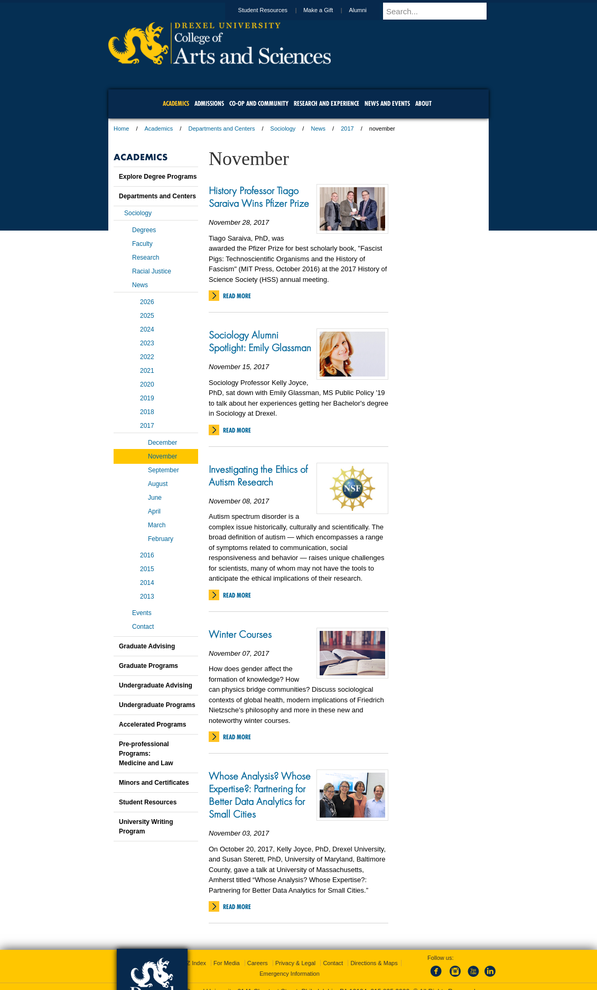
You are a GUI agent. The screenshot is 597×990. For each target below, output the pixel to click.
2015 (147, 569)
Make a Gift (328, 10)
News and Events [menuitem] (387, 103)
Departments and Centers (221, 128)
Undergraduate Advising (155, 685)
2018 (147, 412)
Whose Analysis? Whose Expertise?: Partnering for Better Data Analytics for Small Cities (260, 794)
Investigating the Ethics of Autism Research (258, 475)
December (162, 442)
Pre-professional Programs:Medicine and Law (146, 753)
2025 (147, 315)
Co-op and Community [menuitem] (258, 103)
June (155, 497)
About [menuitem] (423, 103)
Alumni (368, 10)
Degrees (144, 230)
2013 (147, 596)
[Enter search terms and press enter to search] (440, 11)
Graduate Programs (148, 666)
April (154, 511)
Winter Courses (240, 634)
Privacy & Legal (295, 953)
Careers (257, 953)
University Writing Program (146, 826)
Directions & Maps (373, 953)
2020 (147, 384)
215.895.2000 (389, 981)
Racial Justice (151, 271)
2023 (147, 343)
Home (121, 128)
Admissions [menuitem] (209, 103)
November (162, 456)
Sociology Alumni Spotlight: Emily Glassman (260, 341)
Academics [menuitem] (176, 103)
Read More (237, 296)
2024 (147, 329)
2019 (147, 398)
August (157, 484)
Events (142, 613)
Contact (143, 626)
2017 (347, 128)
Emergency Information (289, 963)
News (318, 128)
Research (145, 257)
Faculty (142, 244)
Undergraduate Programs (157, 705)
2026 (147, 302)
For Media (226, 953)
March (156, 525)
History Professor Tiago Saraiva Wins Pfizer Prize (259, 196)
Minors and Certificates (154, 782)
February (160, 539)
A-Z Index (193, 953)
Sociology (283, 128)
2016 (147, 555)
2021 (147, 370)
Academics (159, 128)
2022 (147, 357)
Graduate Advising (147, 646)
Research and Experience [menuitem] (326, 103)
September (163, 470)
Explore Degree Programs (158, 176)
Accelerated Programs (152, 724)
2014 (147, 582)
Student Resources (273, 10)
